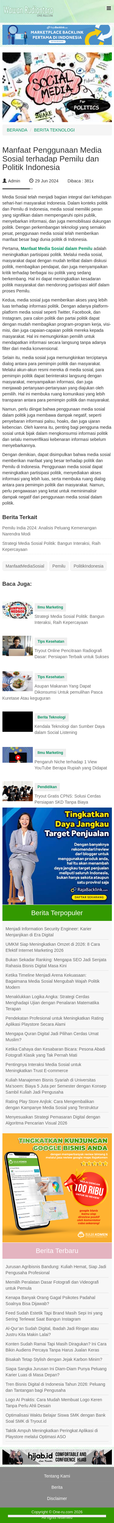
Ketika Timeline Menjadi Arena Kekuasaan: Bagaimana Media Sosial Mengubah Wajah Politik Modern (52, 981)
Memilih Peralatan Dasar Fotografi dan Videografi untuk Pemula (51, 1285)
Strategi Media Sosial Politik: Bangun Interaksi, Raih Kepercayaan (51, 546)
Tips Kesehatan (51, 641)
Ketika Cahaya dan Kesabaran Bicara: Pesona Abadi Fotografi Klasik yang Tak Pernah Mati (55, 1052)
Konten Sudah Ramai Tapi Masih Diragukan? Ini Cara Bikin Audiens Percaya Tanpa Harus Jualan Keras (55, 1346)
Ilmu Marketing (50, 607)
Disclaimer (57, 1498)
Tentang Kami (57, 1476)
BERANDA (17, 130)
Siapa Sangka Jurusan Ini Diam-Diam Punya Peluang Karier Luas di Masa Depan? (55, 1371)
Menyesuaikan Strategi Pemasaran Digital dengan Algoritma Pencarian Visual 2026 (52, 1120)
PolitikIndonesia (88, 566)
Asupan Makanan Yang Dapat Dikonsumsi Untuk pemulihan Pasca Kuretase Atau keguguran (52, 692)
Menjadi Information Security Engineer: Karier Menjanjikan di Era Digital (48, 931)
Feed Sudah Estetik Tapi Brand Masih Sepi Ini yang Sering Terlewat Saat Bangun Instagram (53, 1316)
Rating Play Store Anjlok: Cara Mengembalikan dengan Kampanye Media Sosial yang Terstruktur (51, 1104)
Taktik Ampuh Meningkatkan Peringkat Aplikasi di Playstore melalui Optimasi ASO (51, 1433)
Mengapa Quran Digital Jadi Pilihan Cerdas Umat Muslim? (51, 1036)
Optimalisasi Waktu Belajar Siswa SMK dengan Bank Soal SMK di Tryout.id (55, 1418)
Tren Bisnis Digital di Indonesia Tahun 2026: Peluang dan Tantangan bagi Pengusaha (55, 1387)
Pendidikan (47, 787)
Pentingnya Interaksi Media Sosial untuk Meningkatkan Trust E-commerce (43, 1067)
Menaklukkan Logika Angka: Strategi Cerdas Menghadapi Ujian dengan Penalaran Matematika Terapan (52, 1002)
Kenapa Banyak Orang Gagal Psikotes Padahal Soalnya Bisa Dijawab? (50, 1300)
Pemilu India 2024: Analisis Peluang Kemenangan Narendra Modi (49, 530)
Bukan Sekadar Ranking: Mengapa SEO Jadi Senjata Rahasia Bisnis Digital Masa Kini (55, 962)
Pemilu (58, 566)
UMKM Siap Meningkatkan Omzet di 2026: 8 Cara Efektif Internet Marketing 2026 (52, 947)
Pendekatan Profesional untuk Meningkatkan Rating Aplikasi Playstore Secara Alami (54, 1021)
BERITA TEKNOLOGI (54, 130)
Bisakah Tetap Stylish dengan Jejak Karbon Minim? (53, 1359)
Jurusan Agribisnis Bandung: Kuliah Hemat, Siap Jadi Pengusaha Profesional (55, 1269)
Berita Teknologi (52, 717)
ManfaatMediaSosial (25, 566)
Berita (57, 1487)
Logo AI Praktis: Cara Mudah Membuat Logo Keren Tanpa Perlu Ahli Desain (53, 1402)
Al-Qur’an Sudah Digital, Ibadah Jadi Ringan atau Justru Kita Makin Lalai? (51, 1331)
